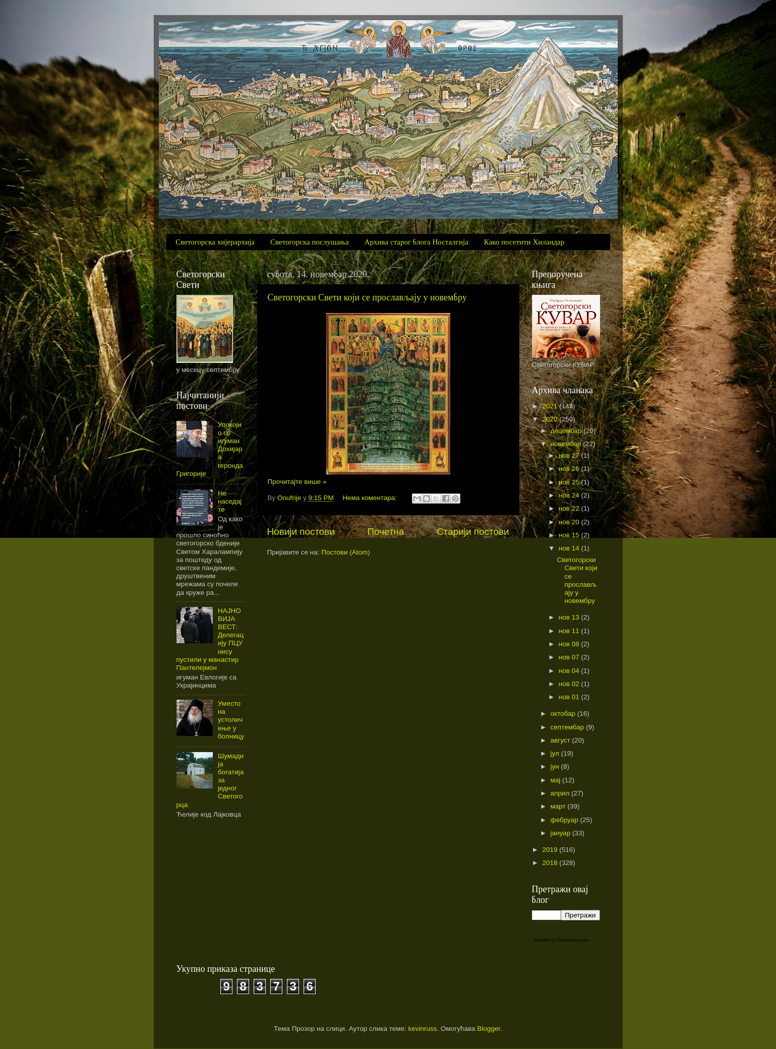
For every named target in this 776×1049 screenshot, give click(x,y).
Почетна (386, 531)
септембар (568, 727)
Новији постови (301, 531)
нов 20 (570, 522)
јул (556, 753)
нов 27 (570, 455)
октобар (564, 713)
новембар (567, 444)
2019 (550, 849)
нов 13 (570, 617)
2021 (550, 406)
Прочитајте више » (297, 481)
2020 (550, 419)
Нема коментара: (370, 498)
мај (557, 780)
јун (556, 766)
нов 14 (570, 548)
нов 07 (570, 657)
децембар (567, 431)
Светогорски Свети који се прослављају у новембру (367, 297)
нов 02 (570, 684)
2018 (550, 863)
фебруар (565, 820)
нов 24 (570, 495)
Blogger (488, 1028)
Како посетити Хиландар (524, 242)
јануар (561, 833)
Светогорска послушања (309, 242)
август (561, 740)
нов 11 (570, 631)
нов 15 (570, 535)
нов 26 (570, 468)
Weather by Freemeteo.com (561, 940)
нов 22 (570, 508)
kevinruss (422, 1028)
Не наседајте (230, 501)
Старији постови (473, 531)
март (559, 806)
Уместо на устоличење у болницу (231, 720)
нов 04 (570, 670)
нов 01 (570, 697)
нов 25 (570, 482)
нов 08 (570, 644)
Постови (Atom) (345, 552)
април (561, 793)
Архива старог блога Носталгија (416, 242)
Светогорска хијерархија (215, 242)
